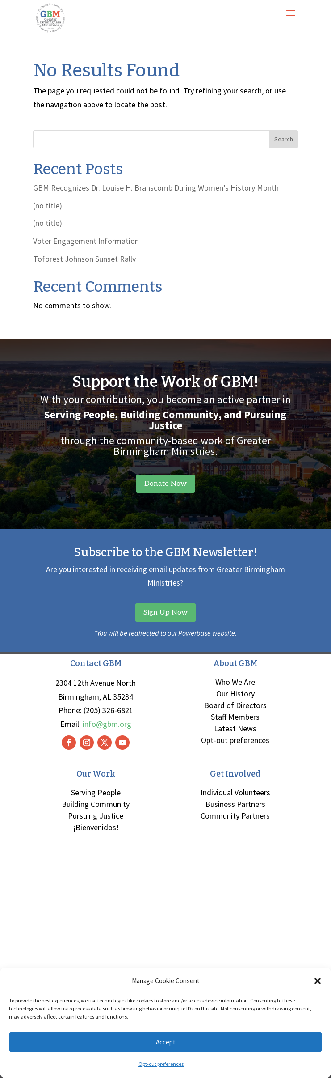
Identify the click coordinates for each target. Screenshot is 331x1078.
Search (283, 139)
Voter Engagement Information (86, 241)
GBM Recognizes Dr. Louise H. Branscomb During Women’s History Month (156, 187)
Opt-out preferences (161, 1064)
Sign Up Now (165, 612)
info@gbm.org (107, 724)
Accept (166, 1042)
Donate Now (165, 484)
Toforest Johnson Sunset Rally (84, 259)
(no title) (47, 205)
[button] (317, 980)
